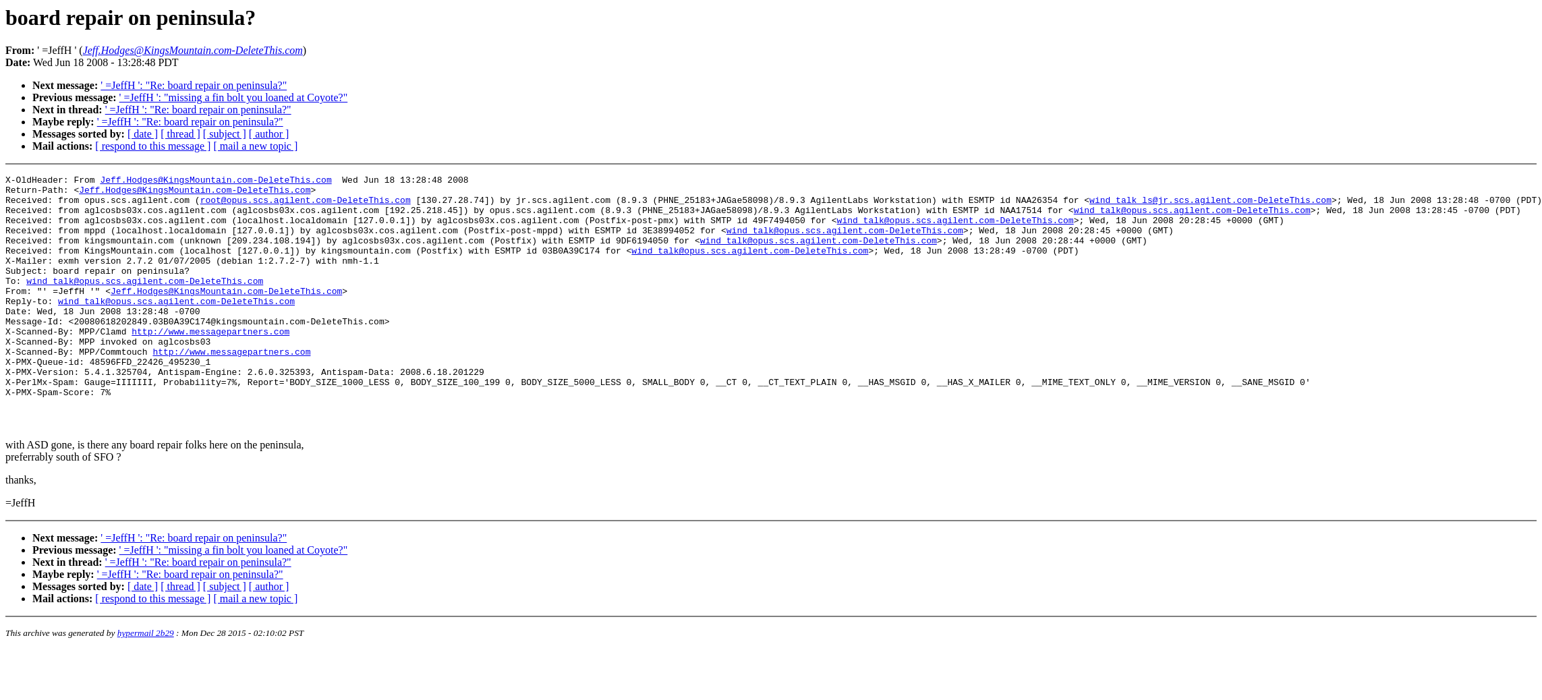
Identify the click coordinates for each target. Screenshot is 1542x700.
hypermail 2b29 (145, 683)
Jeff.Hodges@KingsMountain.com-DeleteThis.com (215, 181)
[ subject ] (224, 134)
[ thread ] (180, 134)
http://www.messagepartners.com (210, 363)
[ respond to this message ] (152, 146)
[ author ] (269, 134)
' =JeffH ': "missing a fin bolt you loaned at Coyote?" (233, 97)
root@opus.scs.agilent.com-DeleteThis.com (305, 206)
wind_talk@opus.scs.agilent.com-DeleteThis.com (1191, 218)
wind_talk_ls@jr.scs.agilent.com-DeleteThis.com (1210, 206)
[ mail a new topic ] (255, 146)
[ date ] (142, 134)
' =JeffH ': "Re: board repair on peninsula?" (194, 85)
